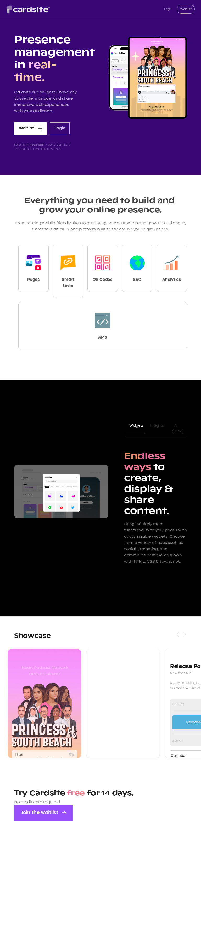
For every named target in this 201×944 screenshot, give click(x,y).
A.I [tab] (177, 429)
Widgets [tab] (136, 426)
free (77, 793)
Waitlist (186, 9)
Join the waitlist (43, 812)
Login (168, 9)
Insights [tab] (157, 426)
